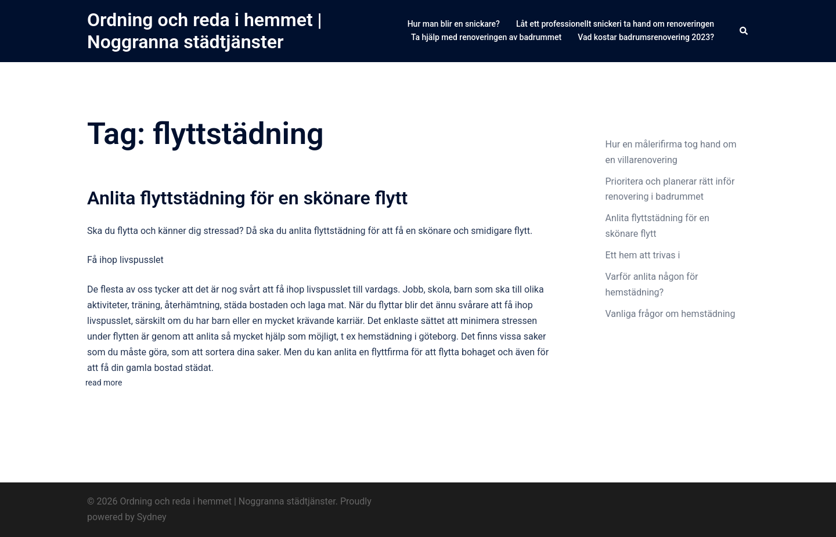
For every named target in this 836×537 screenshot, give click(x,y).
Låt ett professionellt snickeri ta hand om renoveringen (615, 23)
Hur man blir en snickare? (454, 23)
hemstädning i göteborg (407, 336)
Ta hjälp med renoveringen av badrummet (486, 37)
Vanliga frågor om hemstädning (672, 313)
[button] (744, 30)
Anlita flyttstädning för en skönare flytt (247, 198)
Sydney (152, 516)
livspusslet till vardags (352, 289)
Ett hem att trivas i (644, 255)
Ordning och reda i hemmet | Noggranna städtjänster (204, 31)
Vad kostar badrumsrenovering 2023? (646, 37)
